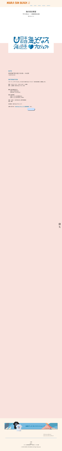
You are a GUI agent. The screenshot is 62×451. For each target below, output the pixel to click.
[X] (59, 227)
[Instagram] (59, 224)
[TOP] (31, 109)
